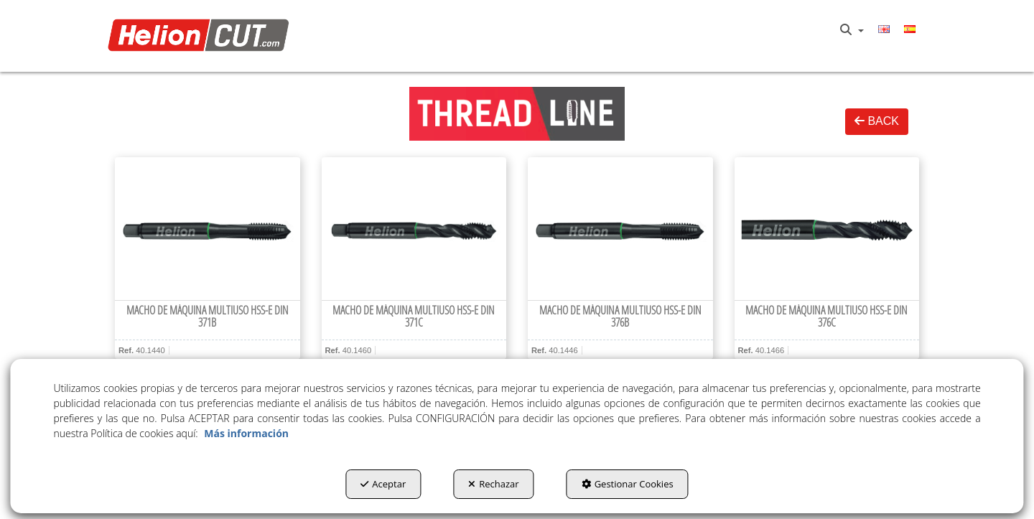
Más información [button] (246, 433)
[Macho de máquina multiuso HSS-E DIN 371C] (414, 229)
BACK (876, 121)
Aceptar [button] (383, 483)
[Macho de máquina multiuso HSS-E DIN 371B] (207, 229)
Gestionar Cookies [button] (628, 483)
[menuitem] (852, 30)
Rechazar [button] (493, 483)
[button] (202, 36)
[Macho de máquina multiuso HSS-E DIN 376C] (827, 229)
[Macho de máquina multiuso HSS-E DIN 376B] (620, 229)
